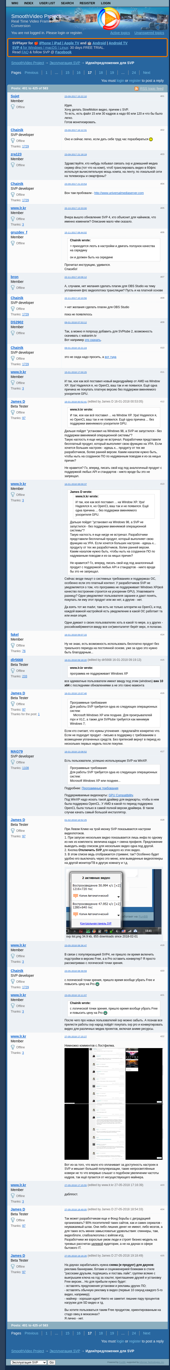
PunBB (122, 1362)
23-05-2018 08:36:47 (75, 945)
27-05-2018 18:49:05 (75, 1209)
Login (105, 3)
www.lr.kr (18, 208)
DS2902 (17, 322)
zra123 (16, 154)
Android (99, 43)
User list (47, 3)
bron (14, 277)
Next (146, 73)
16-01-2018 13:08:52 (75, 751)
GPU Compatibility (120, 795)
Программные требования (100, 788)
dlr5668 (17, 660)
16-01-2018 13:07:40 (75, 693)
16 (79, 73)
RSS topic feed (151, 89)
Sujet (15, 96)
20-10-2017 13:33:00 (75, 208)
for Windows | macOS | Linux (40, 48)
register (135, 81)
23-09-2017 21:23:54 (75, 183)
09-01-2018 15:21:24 (75, 347)
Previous (31, 73)
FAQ (25, 52)
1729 (25, 146)
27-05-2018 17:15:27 (75, 1036)
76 (24, 651)
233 (24, 676)
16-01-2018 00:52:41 (75, 401)
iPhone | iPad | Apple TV (59, 43)
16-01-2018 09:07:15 (75, 634)
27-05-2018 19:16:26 (75, 1255)
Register (87, 3)
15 (68, 73)
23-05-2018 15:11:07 (75, 995)
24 (134, 73)
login (120, 81)
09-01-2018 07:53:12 (75, 322)
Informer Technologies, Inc (152, 1362)
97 (24, 418)
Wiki (15, 3)
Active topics (120, 33)
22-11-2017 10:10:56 (75, 298)
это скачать (93, 340)
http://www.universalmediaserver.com (119, 193)
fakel (15, 635)
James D (18, 402)
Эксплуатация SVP (65, 63)
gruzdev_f (19, 232)
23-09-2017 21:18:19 (75, 154)
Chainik (17, 130)
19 (112, 73)
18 (101, 73)
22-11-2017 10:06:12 (75, 277)
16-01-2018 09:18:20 (75, 660)
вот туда (110, 357)
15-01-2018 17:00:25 (75, 372)
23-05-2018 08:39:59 (75, 970)
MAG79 (17, 751)
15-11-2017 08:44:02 (75, 232)
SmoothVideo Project (35, 16)
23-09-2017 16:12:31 (75, 130)
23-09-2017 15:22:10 (75, 96)
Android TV (118, 43)
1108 (25, 768)
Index (29, 3)
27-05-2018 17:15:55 (75, 1185)
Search (67, 3)
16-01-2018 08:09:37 (75, 484)
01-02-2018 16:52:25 (75, 820)
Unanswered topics (149, 33)
